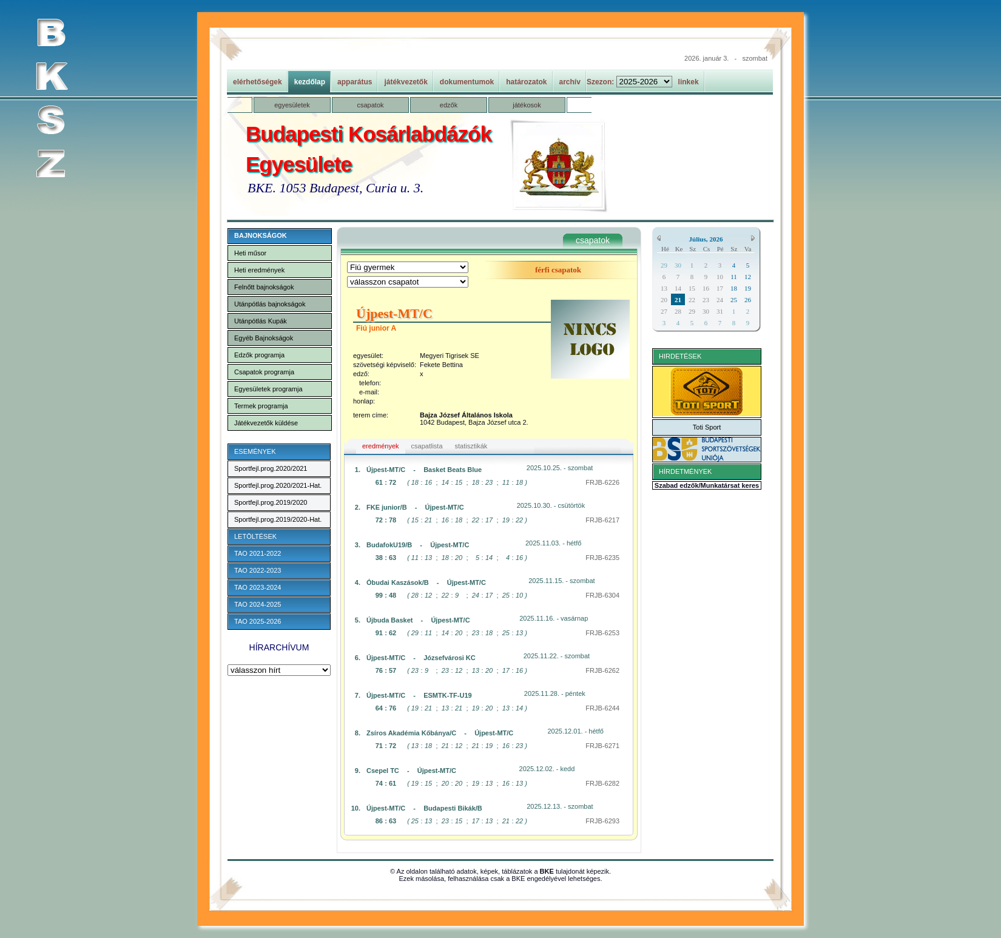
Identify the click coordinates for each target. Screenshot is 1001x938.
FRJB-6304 (602, 595)
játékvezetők (405, 82)
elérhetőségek (257, 82)
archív (570, 82)
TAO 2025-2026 (257, 621)
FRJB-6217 (602, 520)
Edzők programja (259, 355)
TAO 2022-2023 (257, 570)
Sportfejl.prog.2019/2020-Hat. (278, 519)
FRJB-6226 (602, 482)
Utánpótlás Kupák (260, 321)
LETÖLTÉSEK (255, 536)
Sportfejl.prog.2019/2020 (270, 502)
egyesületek (292, 105)
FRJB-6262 (602, 670)
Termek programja (261, 406)
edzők (448, 105)
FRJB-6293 (602, 821)
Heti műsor (250, 253)
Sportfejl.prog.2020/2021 (270, 468)
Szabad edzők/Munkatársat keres (707, 485)
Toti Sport (707, 427)
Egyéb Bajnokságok (263, 338)
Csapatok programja (264, 372)
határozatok (526, 82)
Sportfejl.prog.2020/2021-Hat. (278, 485)
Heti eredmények (259, 270)
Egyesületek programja (268, 389)
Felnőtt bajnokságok (264, 287)
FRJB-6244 (602, 708)
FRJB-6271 (602, 745)
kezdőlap (309, 82)
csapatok (370, 105)
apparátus (354, 82)
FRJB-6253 (602, 632)
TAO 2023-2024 (257, 587)
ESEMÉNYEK (254, 451)
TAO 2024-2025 (257, 604)
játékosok (527, 105)
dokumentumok (467, 82)
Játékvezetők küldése (266, 423)
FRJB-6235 (602, 557)
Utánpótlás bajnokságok (269, 304)
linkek (688, 82)
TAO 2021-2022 (257, 553)
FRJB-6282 (602, 783)
